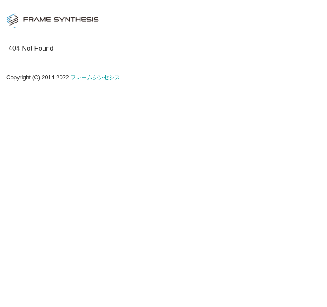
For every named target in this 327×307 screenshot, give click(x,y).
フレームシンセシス (95, 77)
